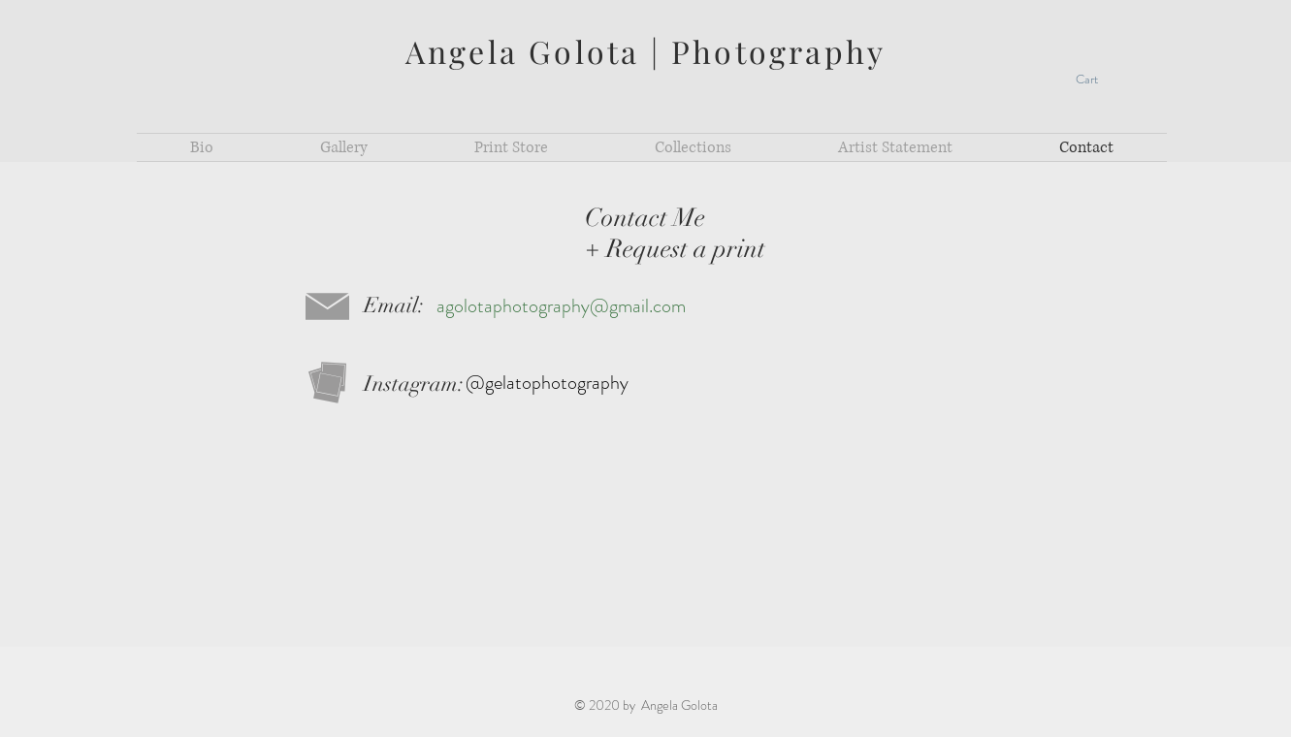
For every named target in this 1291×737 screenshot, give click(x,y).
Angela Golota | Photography (645, 51)
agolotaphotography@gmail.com (561, 306)
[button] (1098, 79)
